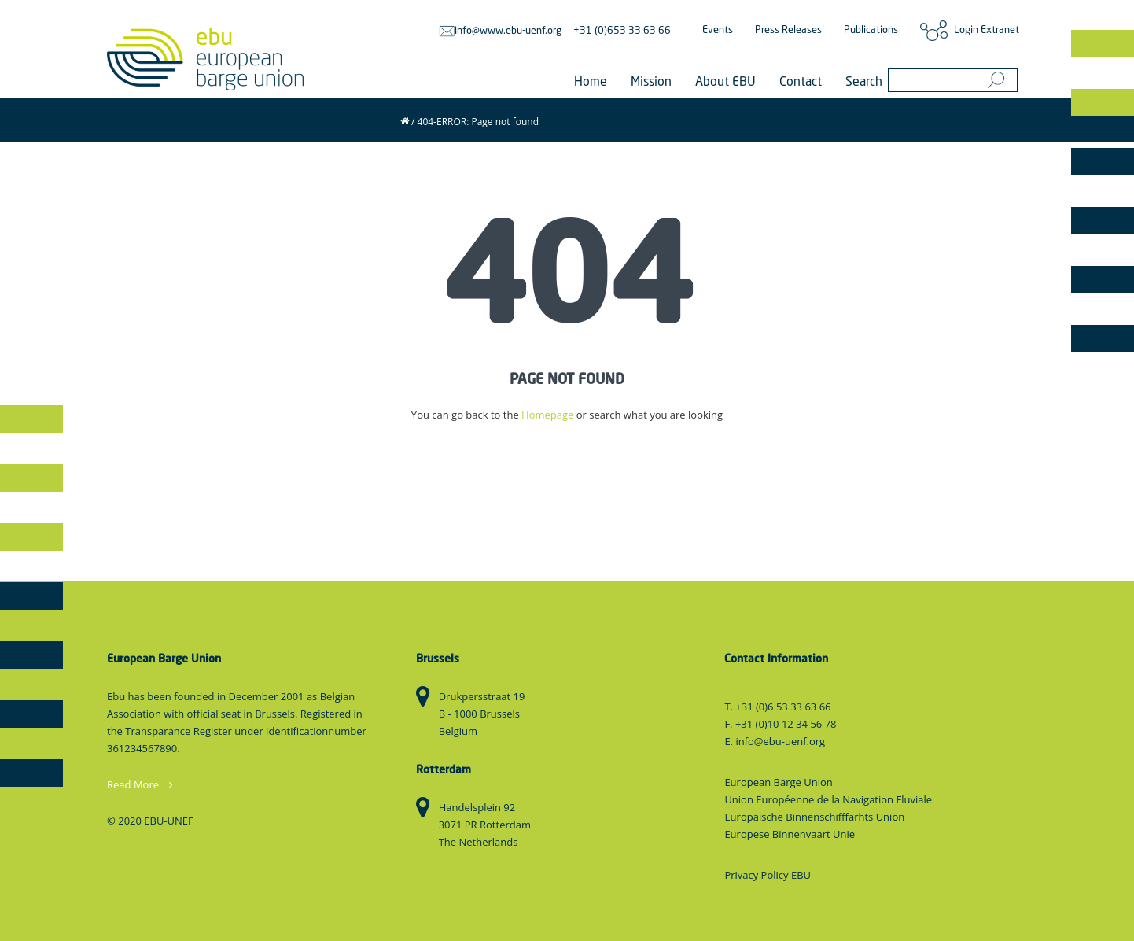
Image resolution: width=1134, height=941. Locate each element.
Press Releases (788, 30)
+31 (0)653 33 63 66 (622, 31)
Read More (140, 784)
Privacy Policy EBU (767, 875)
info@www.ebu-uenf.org (500, 31)
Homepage (547, 415)
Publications (871, 30)
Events (717, 30)
